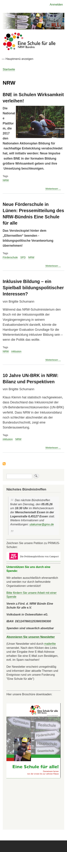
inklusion (16, 351)
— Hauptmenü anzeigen (17, 58)
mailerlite (50, 643)
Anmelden (56, 4)
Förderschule (10, 257)
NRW (6, 180)
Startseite (9, 69)
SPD (23, 257)
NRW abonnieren (4, 464)
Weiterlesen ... (53, 188)
